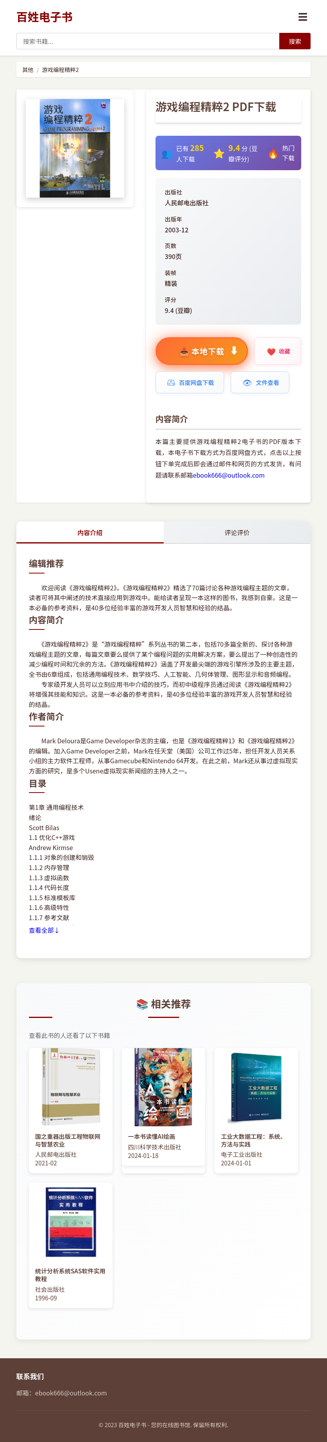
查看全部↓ (44, 930)
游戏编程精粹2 (60, 69)
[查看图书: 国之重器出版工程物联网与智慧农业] (71, 1110)
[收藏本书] (277, 351)
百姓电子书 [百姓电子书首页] (44, 16)
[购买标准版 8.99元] (201, 351)
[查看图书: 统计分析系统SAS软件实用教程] (71, 1245)
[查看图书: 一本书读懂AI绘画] (163, 1107)
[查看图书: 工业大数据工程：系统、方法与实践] (256, 1110)
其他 (28, 69)
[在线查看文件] (260, 382)
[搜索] (295, 41)
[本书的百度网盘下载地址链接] (189, 382)
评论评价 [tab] (237, 532)
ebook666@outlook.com (229, 475)
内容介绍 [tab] (89, 532)
